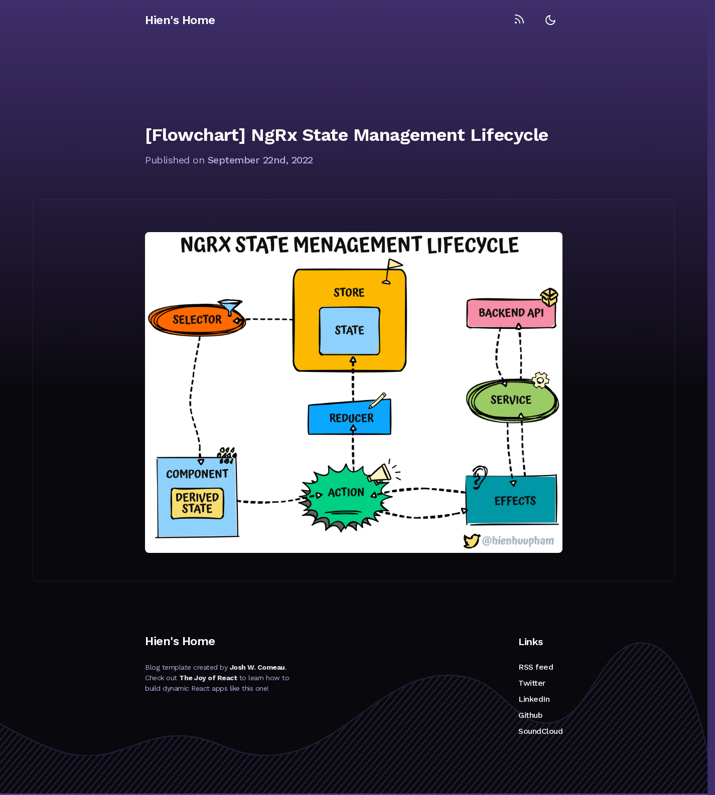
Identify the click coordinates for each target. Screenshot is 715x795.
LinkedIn (533, 699)
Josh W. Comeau (257, 667)
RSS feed (535, 667)
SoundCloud (540, 731)
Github (530, 715)
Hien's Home (180, 20)
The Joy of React (208, 678)
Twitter (531, 683)
